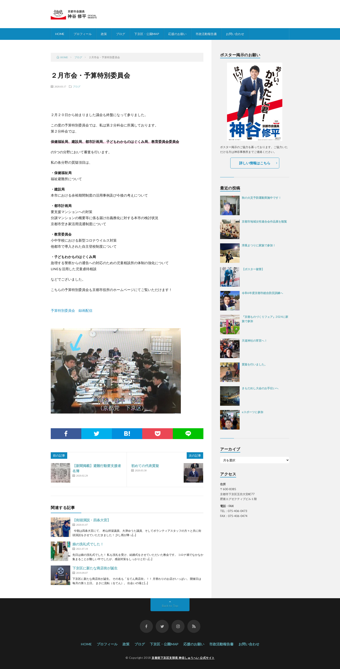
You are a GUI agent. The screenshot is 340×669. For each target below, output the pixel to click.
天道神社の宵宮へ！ (254, 340)
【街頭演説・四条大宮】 (91, 520)
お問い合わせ (235, 34)
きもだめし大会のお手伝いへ (260, 388)
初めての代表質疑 (145, 466)
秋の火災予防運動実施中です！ (261, 197)
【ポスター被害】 (253, 269)
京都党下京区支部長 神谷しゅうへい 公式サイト (183, 657)
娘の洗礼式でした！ (88, 544)
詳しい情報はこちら (254, 163)
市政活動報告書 (206, 34)
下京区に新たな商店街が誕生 (95, 568)
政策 (104, 34)
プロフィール (83, 34)
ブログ (120, 34)
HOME (59, 34)
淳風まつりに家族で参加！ (259, 245)
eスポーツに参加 (252, 412)
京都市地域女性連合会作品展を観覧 (264, 221)
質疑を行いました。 (254, 364)
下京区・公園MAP (146, 34)
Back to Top (170, 606)
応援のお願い (177, 34)
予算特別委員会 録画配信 (71, 310)
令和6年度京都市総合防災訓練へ (262, 293)
